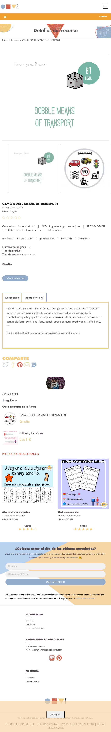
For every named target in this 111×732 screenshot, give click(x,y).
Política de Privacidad (85, 598)
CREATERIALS (16, 207)
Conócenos (30, 624)
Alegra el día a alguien (16, 512)
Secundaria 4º (26, 226)
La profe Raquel (17, 515)
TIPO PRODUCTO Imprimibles (24, 230)
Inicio (4, 40)
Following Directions (31, 433)
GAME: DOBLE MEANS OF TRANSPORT (30, 203)
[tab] (12, 297)
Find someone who (68, 512)
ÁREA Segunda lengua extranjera (61, 226)
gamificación (47, 238)
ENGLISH (67, 238)
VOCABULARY (24, 238)
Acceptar (55, 714)
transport (84, 238)
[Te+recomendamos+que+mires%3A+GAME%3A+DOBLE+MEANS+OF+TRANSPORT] (12, 365)
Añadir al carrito (15, 278)
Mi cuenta (30, 677)
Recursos (15, 40)
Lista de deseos (32, 681)
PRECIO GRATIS (96, 226)
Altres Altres (54, 230)
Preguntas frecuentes (35, 628)
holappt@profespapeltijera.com (45, 649)
